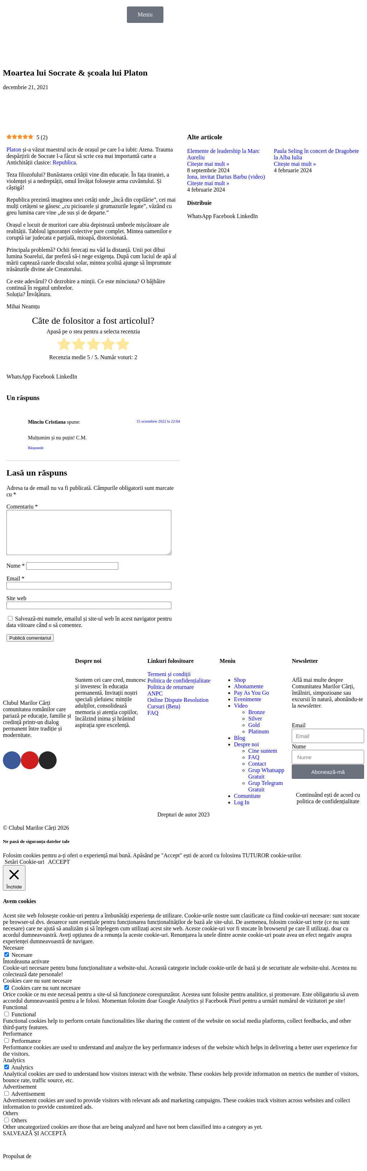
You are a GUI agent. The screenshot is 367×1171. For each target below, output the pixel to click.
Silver (255, 727)
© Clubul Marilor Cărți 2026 (36, 836)
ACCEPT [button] (59, 870)
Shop (240, 688)
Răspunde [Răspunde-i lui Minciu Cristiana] (35, 447)
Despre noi (246, 753)
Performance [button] (17, 1042)
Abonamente (248, 695)
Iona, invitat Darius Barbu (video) (226, 177)
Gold (254, 734)
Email (15, 587)
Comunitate (247, 804)
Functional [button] (15, 1016)
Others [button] (10, 1122)
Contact (257, 772)
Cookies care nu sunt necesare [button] (37, 989)
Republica (64, 162)
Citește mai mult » (208, 164)
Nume (15, 574)
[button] (18, 377)
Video (241, 714)
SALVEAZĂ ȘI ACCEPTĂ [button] (34, 1142)
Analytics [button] (14, 1069)
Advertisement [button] (20, 1095)
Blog (239, 746)
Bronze (256, 721)
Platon (13, 149)
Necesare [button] (13, 956)
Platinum (258, 740)
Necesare (22, 963)
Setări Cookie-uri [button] (24, 870)
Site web (16, 607)
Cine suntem (262, 759)
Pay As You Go (251, 701)
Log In (241, 811)
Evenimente (247, 708)
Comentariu (22, 506)
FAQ (253, 766)
